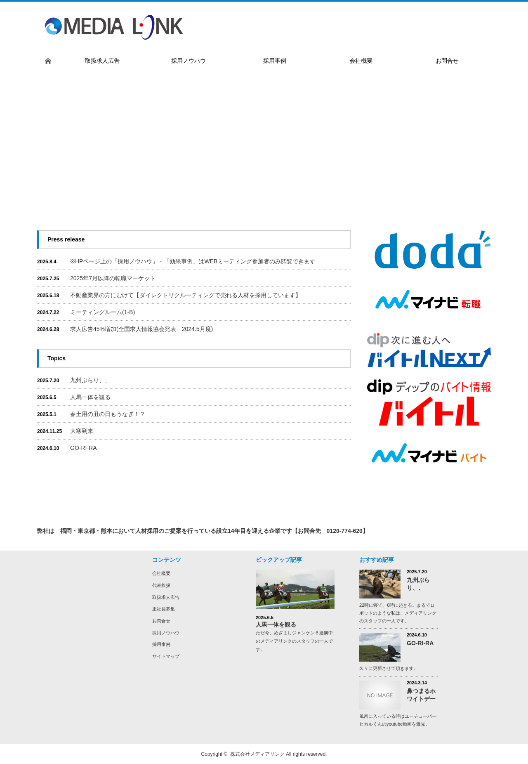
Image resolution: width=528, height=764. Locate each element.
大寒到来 (81, 431)
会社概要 (161, 573)
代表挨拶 (161, 585)
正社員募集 (163, 608)
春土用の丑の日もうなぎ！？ (107, 414)
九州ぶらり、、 (90, 380)
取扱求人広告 (165, 597)
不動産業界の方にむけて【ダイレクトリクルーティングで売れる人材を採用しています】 (185, 295)
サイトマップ (165, 656)
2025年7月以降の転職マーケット (113, 278)
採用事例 (161, 644)
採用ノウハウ (165, 632)
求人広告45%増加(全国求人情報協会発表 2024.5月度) (141, 329)
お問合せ (161, 620)
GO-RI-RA (86, 448)
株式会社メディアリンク (257, 754)
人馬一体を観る (90, 397)
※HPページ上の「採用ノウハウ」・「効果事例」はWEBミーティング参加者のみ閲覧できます (193, 261)
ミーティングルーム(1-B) (102, 312)
